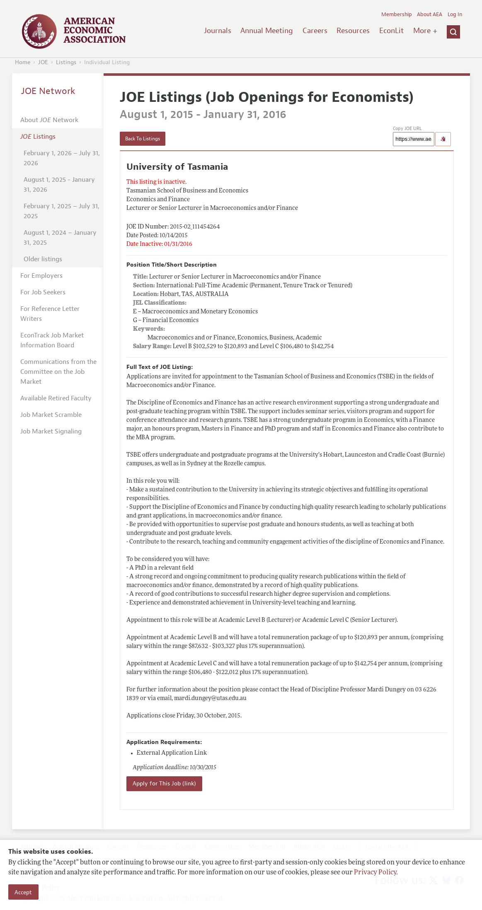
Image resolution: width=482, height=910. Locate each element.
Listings (66, 62)
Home (22, 62)
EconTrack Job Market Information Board (52, 340)
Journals (217, 30)
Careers (315, 30)
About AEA (429, 14)
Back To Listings (142, 138)
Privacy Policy (375, 872)
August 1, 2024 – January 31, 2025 (60, 238)
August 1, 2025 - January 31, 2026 (59, 185)
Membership (396, 14)
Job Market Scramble (51, 415)
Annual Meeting (266, 30)
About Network (49, 120)
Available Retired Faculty (56, 398)
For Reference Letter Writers (50, 314)
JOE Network (48, 91)
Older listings (43, 259)
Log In (455, 14)
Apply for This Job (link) (164, 783)
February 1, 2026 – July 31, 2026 (62, 158)
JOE (43, 62)
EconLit (391, 30)
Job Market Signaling (51, 431)
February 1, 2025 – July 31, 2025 (61, 211)
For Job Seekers (42, 292)
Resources (353, 30)
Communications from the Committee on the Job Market (58, 372)
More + (425, 30)
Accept (23, 892)
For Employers (41, 276)
